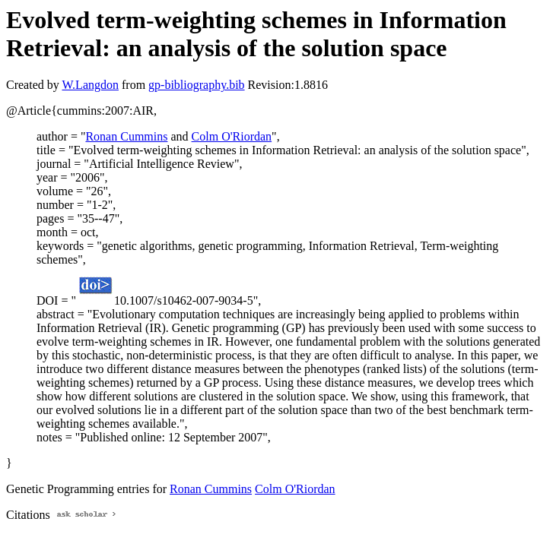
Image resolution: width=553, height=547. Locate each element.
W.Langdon (90, 84)
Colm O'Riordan (232, 136)
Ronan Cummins (126, 136)
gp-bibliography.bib (196, 84)
